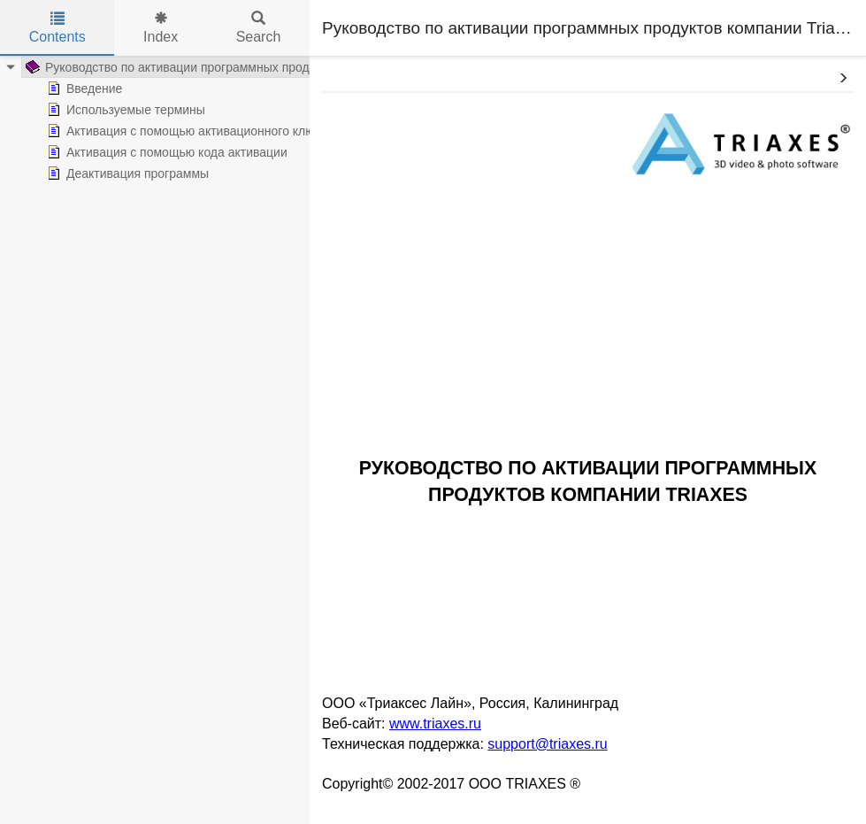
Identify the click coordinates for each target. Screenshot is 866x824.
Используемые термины (103, 109)
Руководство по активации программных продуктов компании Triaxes (211, 67)
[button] (843, 79)
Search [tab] (258, 28)
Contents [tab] (57, 28)
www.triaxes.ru (435, 723)
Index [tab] (160, 28)
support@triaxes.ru (547, 743)
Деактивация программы (105, 173)
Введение (61, 88)
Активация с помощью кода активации (144, 152)
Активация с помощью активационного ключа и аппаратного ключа (226, 131)
